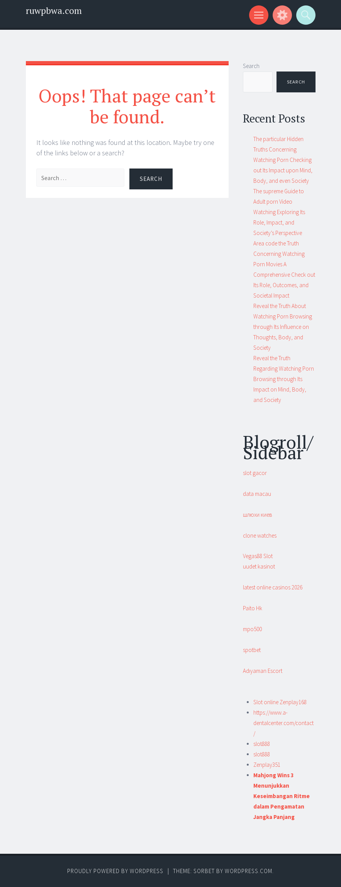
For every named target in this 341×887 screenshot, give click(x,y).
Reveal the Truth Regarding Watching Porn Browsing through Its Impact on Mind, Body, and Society (283, 378)
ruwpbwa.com (54, 11)
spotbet (252, 650)
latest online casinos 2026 (272, 587)
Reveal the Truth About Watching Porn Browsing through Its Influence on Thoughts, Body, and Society (282, 326)
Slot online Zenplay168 (280, 702)
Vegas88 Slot (258, 556)
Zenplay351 (266, 764)
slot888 (261, 743)
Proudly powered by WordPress (115, 871)
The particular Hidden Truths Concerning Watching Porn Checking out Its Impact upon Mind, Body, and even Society (282, 159)
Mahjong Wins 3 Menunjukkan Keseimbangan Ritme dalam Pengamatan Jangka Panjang (281, 796)
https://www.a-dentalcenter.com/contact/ (283, 723)
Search (251, 66)
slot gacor (255, 473)
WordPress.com (248, 871)
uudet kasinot (259, 566)
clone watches (260, 535)
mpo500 (252, 629)
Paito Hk (252, 608)
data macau (257, 493)
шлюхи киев (257, 514)
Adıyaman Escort (262, 670)
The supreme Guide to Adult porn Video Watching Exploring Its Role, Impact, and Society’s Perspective (279, 212)
